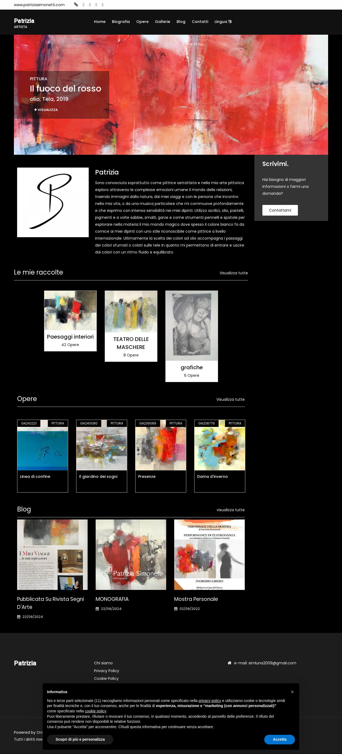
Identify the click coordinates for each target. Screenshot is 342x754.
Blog (181, 21)
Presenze (147, 477)
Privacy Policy (106, 671)
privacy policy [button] (210, 701)
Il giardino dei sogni (98, 477)
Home (100, 21)
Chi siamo (103, 663)
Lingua (223, 21)
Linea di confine (35, 477)
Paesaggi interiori (70, 337)
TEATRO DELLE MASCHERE (131, 344)
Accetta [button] (279, 739)
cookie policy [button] (95, 711)
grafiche (192, 368)
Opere (142, 21)
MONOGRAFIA (112, 599)
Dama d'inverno (212, 477)
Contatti (200, 21)
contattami (280, 211)
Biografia (121, 21)
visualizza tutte (231, 510)
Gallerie (162, 21)
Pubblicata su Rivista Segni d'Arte (50, 603)
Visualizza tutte (234, 273)
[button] (292, 692)
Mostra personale (196, 599)
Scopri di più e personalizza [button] (80, 739)
